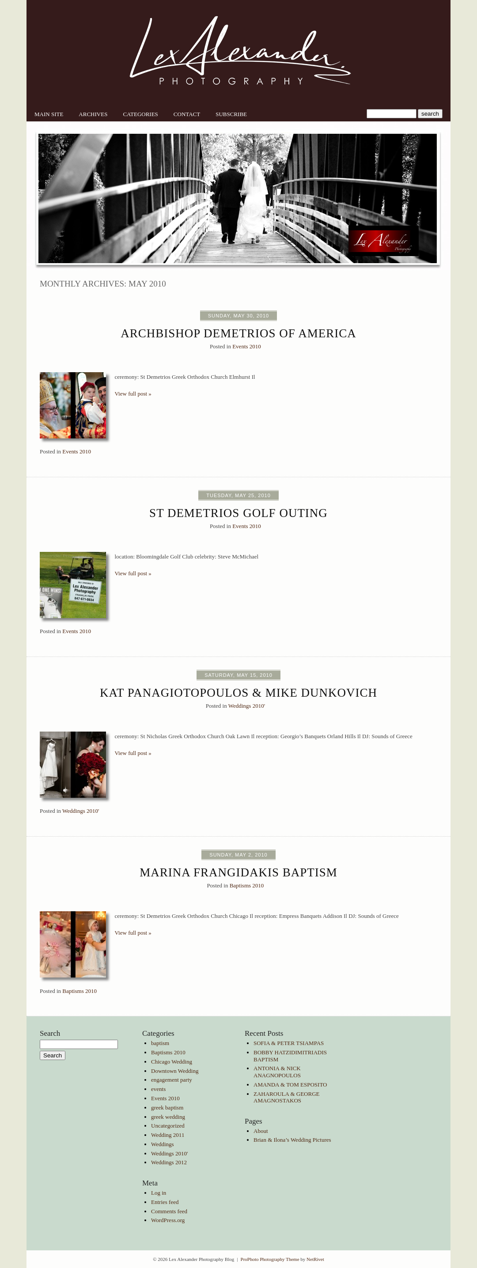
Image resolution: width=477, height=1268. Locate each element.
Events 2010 (246, 346)
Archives (93, 114)
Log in (158, 1192)
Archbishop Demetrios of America (238, 333)
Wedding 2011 (167, 1135)
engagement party (171, 1079)
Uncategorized (168, 1125)
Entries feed (164, 1202)
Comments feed (169, 1211)
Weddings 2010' (246, 705)
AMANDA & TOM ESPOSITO (290, 1084)
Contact (187, 114)
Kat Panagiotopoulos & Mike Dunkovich (238, 692)
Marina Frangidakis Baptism (238, 872)
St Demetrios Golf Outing (238, 513)
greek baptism (167, 1107)
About (261, 1131)
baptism (160, 1043)
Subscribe (231, 114)
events (158, 1089)
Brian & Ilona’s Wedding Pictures (292, 1139)
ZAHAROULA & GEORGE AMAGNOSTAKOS (287, 1097)
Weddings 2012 (169, 1162)
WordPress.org (168, 1220)
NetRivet (315, 1259)
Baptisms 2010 (247, 885)
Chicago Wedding (171, 1061)
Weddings (162, 1144)
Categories (140, 114)
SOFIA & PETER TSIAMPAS (289, 1043)
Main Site (48, 114)
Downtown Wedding (174, 1071)
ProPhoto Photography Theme (270, 1259)
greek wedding (168, 1116)
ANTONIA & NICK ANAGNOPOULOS (277, 1072)
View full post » (133, 393)
